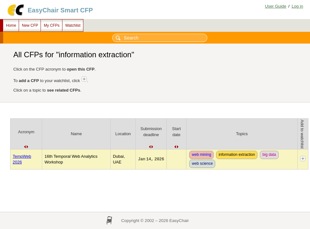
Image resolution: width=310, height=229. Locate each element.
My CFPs (51, 25)
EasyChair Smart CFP (60, 10)
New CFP (30, 25)
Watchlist (73, 25)
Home (11, 25)
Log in (297, 6)
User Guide (275, 6)
